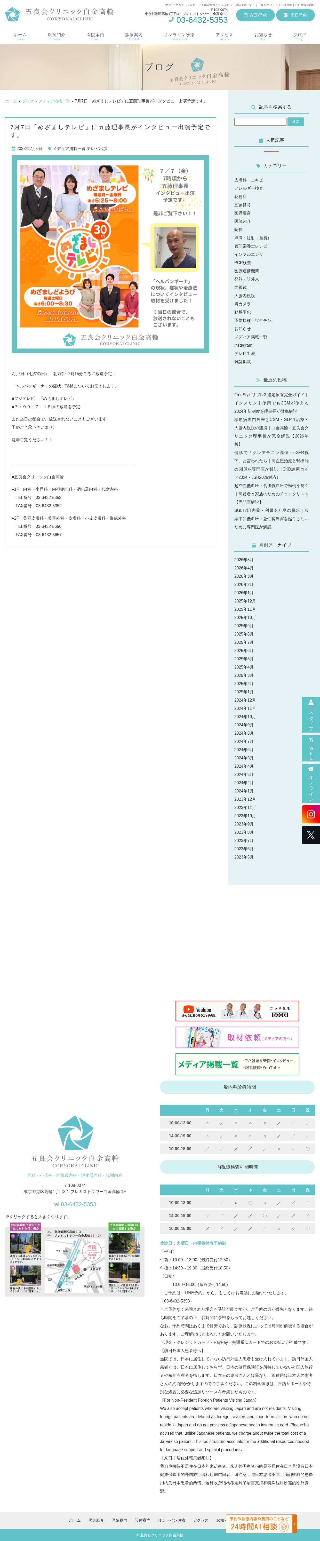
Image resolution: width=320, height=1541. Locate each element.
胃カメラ (242, 304)
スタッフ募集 (311, 715)
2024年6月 (244, 750)
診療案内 (133, 36)
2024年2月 (244, 783)
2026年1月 (244, 593)
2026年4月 (244, 568)
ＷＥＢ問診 (311, 748)
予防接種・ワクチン (252, 320)
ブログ (300, 36)
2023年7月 (244, 840)
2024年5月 (244, 758)
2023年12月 (245, 799)
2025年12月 (245, 601)
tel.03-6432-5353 (75, 1203)
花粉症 (240, 196)
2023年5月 (244, 857)
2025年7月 (244, 642)
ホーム (20, 36)
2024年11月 (245, 708)
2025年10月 (245, 617)
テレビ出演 (97, 148)
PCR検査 (242, 262)
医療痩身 (242, 213)
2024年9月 (244, 725)
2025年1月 (244, 692)
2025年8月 (244, 634)
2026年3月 (244, 576)
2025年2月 (244, 683)
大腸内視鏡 (244, 295)
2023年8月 (244, 832)
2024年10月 (245, 716)
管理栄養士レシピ (250, 246)
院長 (238, 229)
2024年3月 (244, 774)
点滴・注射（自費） (252, 238)
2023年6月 (244, 849)
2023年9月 (244, 824)
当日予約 (295, 15)
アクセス (225, 36)
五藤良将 (242, 205)
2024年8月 (244, 733)
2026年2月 (244, 584)
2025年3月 (244, 675)
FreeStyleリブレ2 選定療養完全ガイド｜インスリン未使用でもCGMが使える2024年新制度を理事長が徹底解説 (271, 403)
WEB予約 (255, 15)
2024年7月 (244, 741)
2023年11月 (245, 807)
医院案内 (95, 36)
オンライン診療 (311, 783)
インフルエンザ (248, 254)
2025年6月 (244, 650)
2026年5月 (244, 560)
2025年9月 (244, 626)
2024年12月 (245, 700)
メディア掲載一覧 (69, 148)
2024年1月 (244, 791)
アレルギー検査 (248, 188)
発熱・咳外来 (246, 279)
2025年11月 (245, 609)
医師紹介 (56, 36)
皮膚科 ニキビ (248, 180)
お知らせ (263, 36)
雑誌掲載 (242, 362)
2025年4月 (244, 667)
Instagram (243, 345)
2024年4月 (244, 766)
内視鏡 (240, 287)
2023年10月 (245, 816)
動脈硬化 (242, 312)
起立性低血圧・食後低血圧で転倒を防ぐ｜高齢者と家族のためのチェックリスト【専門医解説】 (271, 493)
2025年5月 (244, 659)
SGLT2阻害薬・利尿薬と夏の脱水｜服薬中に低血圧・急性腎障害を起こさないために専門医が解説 (271, 518)
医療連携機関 (246, 271)
